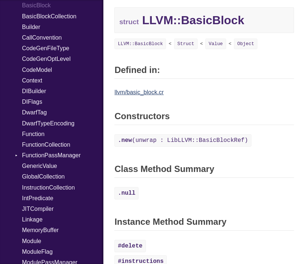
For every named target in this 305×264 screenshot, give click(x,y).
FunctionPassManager (51, 155)
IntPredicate (37, 198)
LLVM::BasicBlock (140, 44)
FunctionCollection (46, 145)
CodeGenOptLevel (46, 59)
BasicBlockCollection (49, 16)
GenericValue (39, 166)
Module (31, 241)
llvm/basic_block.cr (138, 92)
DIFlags (32, 102)
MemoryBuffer (40, 230)
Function (33, 134)
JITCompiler (38, 209)
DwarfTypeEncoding (48, 123)
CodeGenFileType (45, 48)
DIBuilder (34, 91)
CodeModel (37, 70)
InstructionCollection (48, 187)
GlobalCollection (43, 176)
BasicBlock (36, 5)
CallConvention (42, 37)
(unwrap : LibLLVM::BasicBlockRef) (183, 140)
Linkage (32, 219)
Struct (185, 44)
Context (32, 80)
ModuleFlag (37, 252)
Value (216, 44)
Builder (31, 27)
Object (245, 44)
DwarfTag (34, 112)
